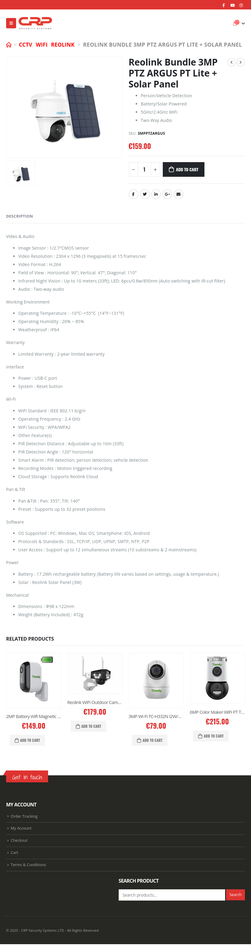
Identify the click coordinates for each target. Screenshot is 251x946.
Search (235, 896)
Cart (14, 854)
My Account (21, 829)
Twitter (145, 194)
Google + (167, 194)
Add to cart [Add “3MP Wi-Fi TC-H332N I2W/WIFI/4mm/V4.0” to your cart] (152, 740)
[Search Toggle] (225, 23)
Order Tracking (24, 816)
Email (178, 194)
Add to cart (187, 169)
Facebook (133, 194)
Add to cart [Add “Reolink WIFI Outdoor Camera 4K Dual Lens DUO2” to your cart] (91, 726)
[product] (33, 680)
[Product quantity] (144, 169)
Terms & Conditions (29, 866)
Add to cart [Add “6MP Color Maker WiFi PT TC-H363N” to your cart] (214, 735)
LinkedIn (156, 194)
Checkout (19, 841)
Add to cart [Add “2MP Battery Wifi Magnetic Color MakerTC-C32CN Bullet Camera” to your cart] (30, 740)
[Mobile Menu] (11, 23)
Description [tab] (19, 216)
